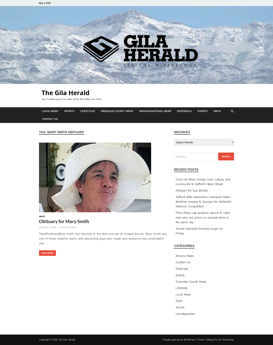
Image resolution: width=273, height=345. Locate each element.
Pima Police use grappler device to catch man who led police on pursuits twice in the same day (203, 217)
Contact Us (50, 119)
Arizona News (185, 256)
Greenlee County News (117, 111)
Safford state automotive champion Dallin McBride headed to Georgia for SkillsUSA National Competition (203, 201)
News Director (69, 227)
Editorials (184, 111)
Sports (69, 111)
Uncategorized (185, 314)
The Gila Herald (65, 92)
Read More (46, 252)
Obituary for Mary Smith (64, 221)
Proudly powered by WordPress (179, 339)
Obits (217, 111)
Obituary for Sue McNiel (192, 190)
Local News (50, 111)
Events (203, 111)
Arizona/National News (155, 111)
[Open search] (232, 111)
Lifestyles (87, 111)
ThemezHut (228, 339)
